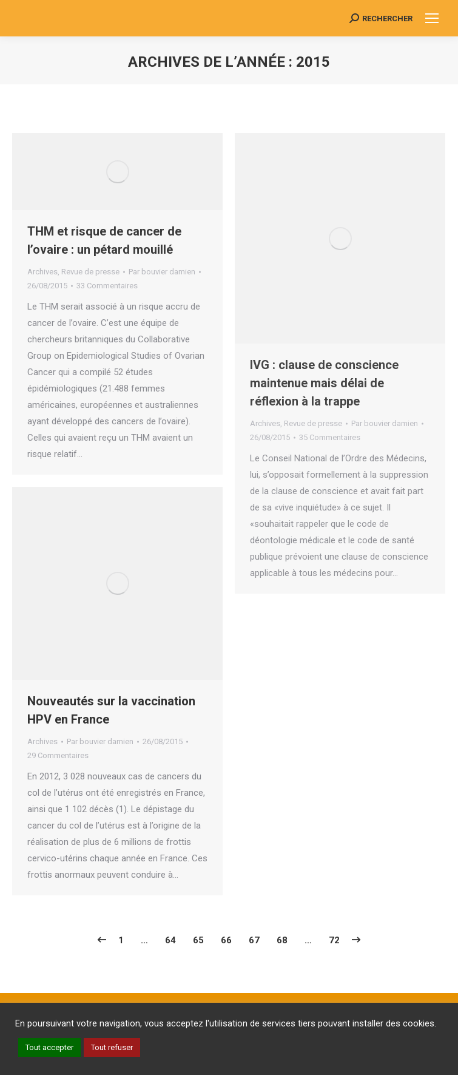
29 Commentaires (58, 755)
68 (282, 940)
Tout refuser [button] (112, 1047)
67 (254, 940)
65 (198, 940)
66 (226, 940)
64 (170, 940)
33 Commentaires (107, 285)
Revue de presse (90, 271)
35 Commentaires (329, 437)
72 (334, 940)
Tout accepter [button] (49, 1047)
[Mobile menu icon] (432, 18)
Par (162, 271)
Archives (42, 271)
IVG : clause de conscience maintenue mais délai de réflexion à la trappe (324, 383)
